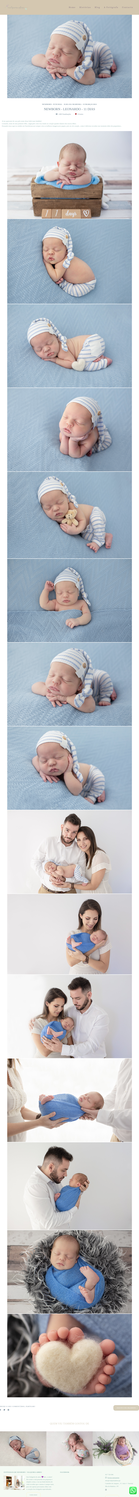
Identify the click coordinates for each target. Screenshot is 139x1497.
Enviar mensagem (113, 1477)
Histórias (85, 7)
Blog (97, 7)
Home (72, 7)
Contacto (127, 7)
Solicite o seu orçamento (126, 1408)
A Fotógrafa (111, 7)
